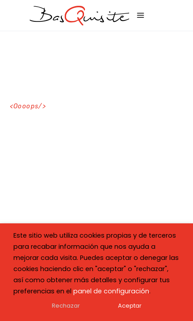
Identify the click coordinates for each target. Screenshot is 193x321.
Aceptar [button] (130, 305)
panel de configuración (111, 291)
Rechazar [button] (66, 305)
